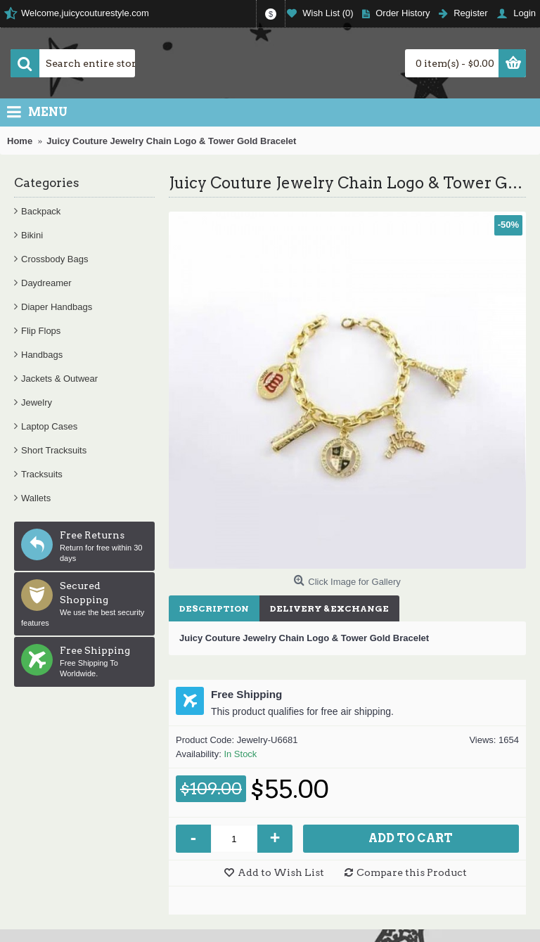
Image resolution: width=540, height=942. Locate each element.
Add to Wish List (281, 872)
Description (214, 608)
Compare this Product (411, 872)
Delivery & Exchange (329, 608)
